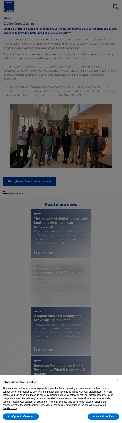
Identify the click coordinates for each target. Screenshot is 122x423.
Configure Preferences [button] (21, 416)
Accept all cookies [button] (103, 416)
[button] (117, 380)
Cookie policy (10, 408)
